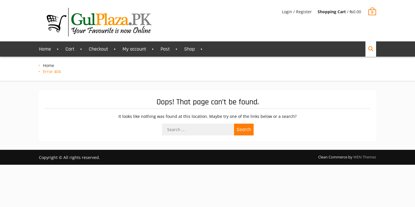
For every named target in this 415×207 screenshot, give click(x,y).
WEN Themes (364, 157)
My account (134, 49)
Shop (189, 49)
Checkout (98, 49)
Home (45, 49)
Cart (69, 49)
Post (165, 49)
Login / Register (297, 11)
